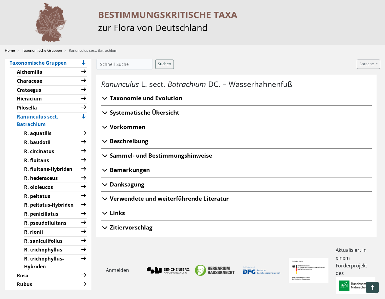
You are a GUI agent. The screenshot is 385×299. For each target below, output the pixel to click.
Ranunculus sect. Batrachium (41, 120)
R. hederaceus (41, 178)
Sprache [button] (367, 63)
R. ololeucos (38, 187)
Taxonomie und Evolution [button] (141, 98)
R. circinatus (39, 151)
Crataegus (29, 90)
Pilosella (27, 107)
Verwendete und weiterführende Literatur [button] (165, 198)
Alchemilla (29, 72)
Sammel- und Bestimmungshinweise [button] (156, 155)
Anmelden (117, 270)
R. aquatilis (37, 133)
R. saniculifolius (43, 241)
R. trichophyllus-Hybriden (44, 262)
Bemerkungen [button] (125, 170)
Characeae (29, 81)
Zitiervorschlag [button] (126, 227)
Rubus (24, 284)
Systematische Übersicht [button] (140, 112)
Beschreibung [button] (124, 141)
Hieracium (29, 98)
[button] (84, 63)
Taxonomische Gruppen (42, 50)
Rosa (23, 275)
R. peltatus (37, 196)
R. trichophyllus (43, 249)
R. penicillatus (41, 214)
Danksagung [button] (122, 184)
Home (10, 50)
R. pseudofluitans (45, 223)
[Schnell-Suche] (124, 64)
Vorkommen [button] (123, 127)
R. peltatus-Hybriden (49, 205)
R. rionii (33, 232)
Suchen (164, 63)
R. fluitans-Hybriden (48, 169)
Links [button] (113, 213)
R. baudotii (37, 142)
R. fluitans (36, 160)
